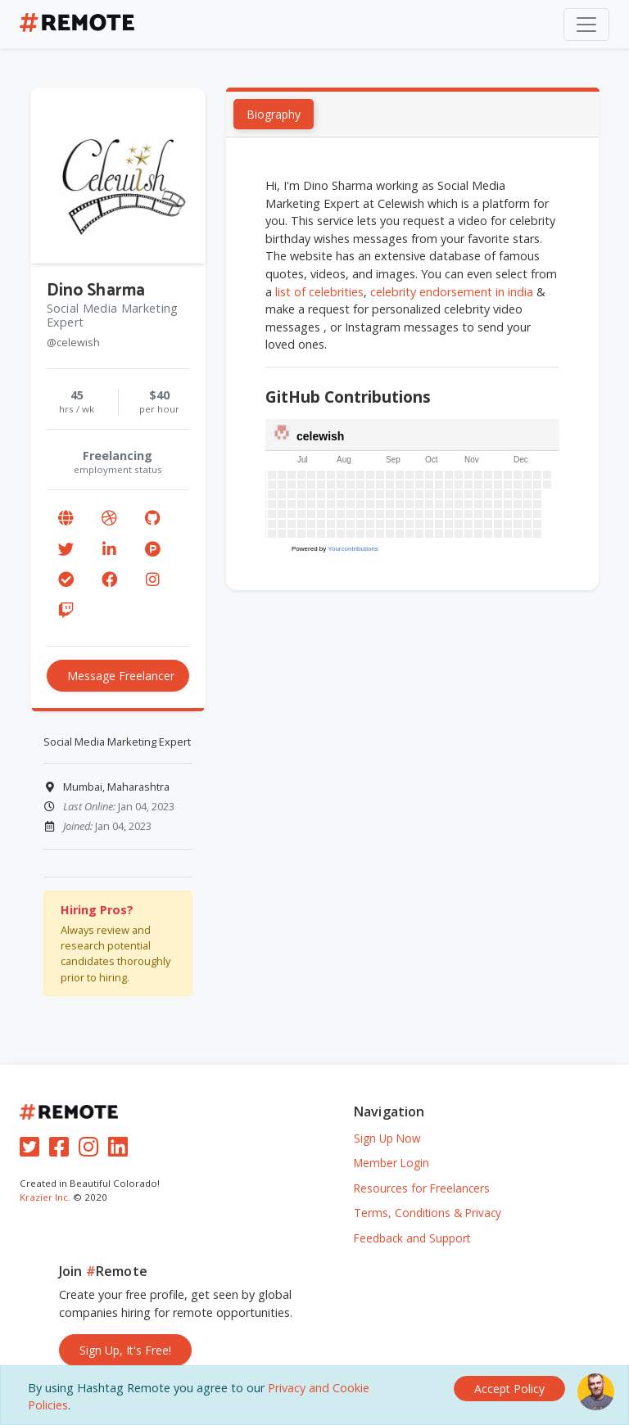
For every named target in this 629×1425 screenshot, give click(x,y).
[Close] (509, 1388)
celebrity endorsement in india (452, 292)
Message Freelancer (120, 675)
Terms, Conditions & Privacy (427, 1212)
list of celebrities (320, 292)
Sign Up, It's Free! (125, 1350)
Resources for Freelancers (422, 1188)
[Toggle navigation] (586, 24)
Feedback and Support (412, 1238)
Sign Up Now (387, 1138)
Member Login (391, 1162)
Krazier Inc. (45, 1197)
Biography (274, 114)
